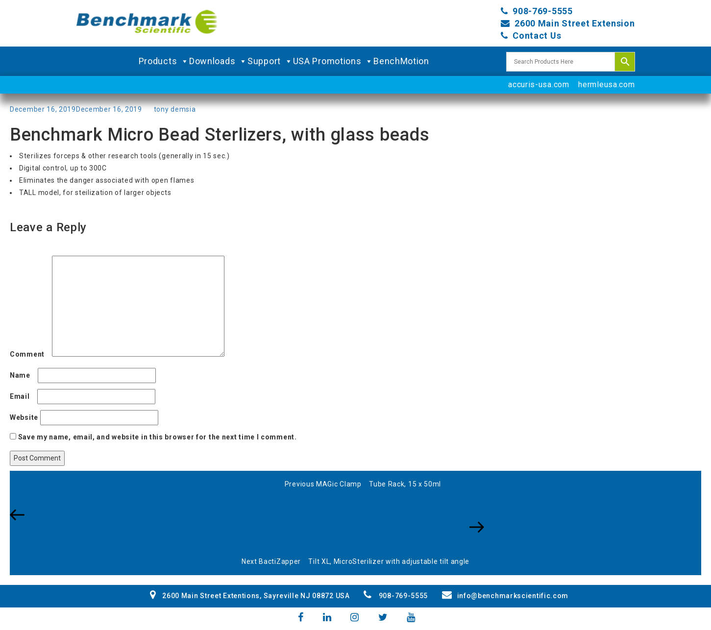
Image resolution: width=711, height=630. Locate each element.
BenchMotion (401, 61)
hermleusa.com (606, 84)
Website (24, 417)
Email (22, 396)
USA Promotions (333, 61)
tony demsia (175, 109)
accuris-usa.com (538, 84)
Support (270, 61)
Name (23, 375)
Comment (30, 354)
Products (164, 61)
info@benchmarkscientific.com (505, 596)
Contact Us (537, 35)
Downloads (218, 61)
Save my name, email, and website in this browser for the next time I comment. (157, 437)
